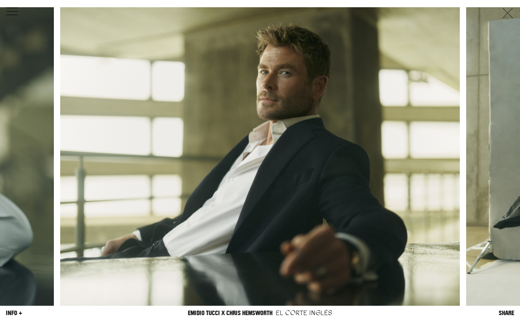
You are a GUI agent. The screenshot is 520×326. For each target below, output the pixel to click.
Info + (14, 313)
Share (506, 313)
